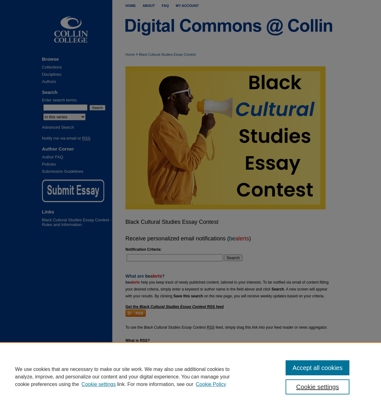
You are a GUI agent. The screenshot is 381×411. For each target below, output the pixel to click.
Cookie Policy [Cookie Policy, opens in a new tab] (211, 384)
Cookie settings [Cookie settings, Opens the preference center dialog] (317, 386)
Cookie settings (99, 384)
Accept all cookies (317, 367)
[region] (190, 376)
